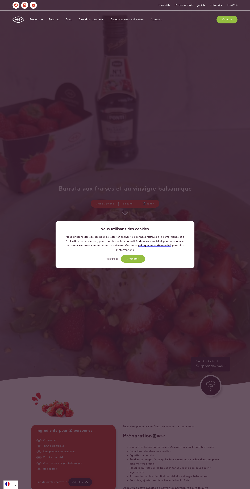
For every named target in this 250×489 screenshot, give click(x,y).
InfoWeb (232, 5)
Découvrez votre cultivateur (127, 19)
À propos (156, 19)
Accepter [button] (133, 258)
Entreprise (216, 5)
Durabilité (164, 5)
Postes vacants (184, 5)
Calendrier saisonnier (91, 19)
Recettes (53, 19)
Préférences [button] (111, 258)
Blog (68, 19)
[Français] (11, 484)
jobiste (201, 5)
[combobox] (10, 484)
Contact (227, 19)
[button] (35, 20)
